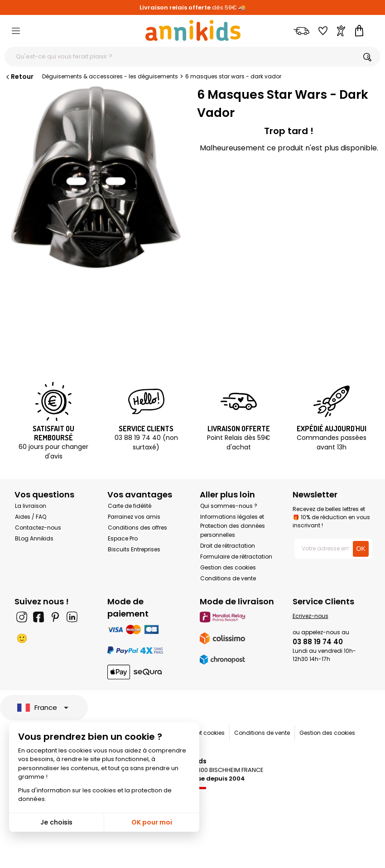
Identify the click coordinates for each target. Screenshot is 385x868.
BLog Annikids (34, 538)
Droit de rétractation (227, 546)
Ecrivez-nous (310, 616)
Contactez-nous (38, 527)
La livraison (30, 506)
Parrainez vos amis (134, 517)
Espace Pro (123, 538)
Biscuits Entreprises (134, 549)
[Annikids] (193, 30)
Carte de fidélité (129, 506)
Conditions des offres (137, 527)
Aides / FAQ (30, 517)
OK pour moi (151, 822)
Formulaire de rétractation (236, 556)
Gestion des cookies (228, 567)
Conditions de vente (228, 578)
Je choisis (56, 822)
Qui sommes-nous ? (228, 506)
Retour (19, 76)
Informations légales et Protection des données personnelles (232, 526)
